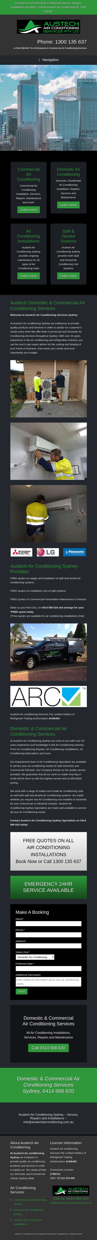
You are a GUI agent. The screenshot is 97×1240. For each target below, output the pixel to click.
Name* (20, 918)
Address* (21, 941)
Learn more (28, 210)
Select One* (22, 952)
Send (21, 991)
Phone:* (20, 929)
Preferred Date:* (25, 963)
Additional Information (28, 974)
